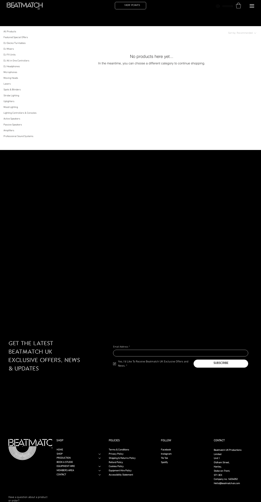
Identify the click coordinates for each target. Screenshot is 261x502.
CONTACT (61, 474)
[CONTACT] (99, 475)
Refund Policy (116, 462)
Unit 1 (217, 458)
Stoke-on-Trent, (222, 471)
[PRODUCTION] (99, 458)
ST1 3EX (218, 475)
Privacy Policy (116, 454)
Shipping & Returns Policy (122, 458)
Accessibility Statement (121, 474)
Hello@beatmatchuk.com (227, 483)
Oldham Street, (221, 462)
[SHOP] (99, 454)
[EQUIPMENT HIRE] (99, 466)
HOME (60, 449)
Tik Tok (164, 458)
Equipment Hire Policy (120, 470)
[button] (238, 5)
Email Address (121, 346)
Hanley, (218, 466)
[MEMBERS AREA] (99, 470)
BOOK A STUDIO (65, 462)
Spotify (164, 462)
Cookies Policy (116, 466)
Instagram (166, 454)
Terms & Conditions (119, 449)
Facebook (166, 449)
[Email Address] (179, 353)
